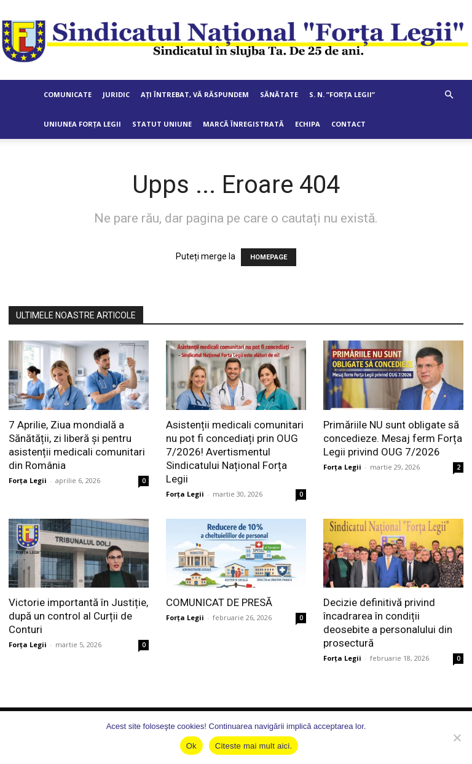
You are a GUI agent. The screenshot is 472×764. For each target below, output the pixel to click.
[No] (456, 737)
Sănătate (279, 94)
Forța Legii (28, 480)
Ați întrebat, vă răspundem (195, 94)
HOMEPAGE (268, 257)
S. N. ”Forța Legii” (342, 94)
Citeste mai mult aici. (253, 745)
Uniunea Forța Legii (82, 123)
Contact (348, 123)
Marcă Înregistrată (243, 123)
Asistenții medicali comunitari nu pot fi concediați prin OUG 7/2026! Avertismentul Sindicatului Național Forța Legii (235, 452)
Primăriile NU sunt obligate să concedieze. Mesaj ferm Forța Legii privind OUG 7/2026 (392, 438)
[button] (448, 95)
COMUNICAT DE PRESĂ (219, 602)
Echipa (307, 123)
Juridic (116, 94)
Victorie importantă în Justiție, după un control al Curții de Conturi (78, 616)
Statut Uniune (162, 123)
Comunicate (68, 94)
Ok (191, 745)
